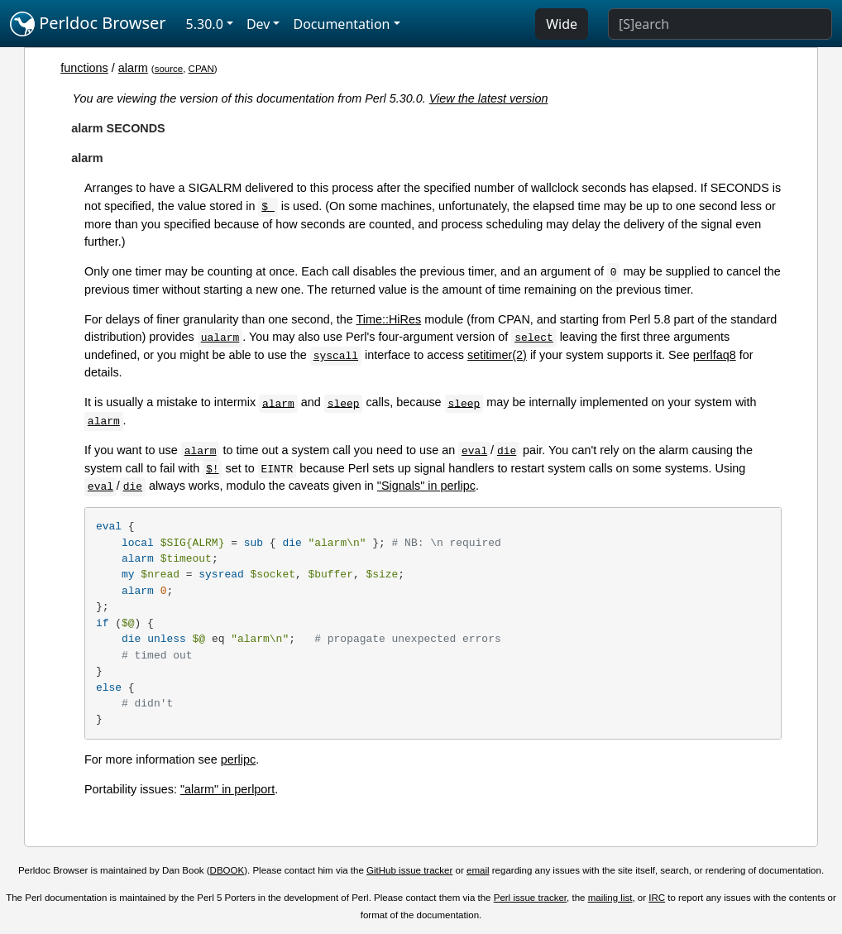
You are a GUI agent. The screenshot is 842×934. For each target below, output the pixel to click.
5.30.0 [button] (204, 24)
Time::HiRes (389, 319)
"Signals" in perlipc (426, 485)
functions (84, 67)
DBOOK (227, 870)
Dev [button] (258, 24)
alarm (133, 67)
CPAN (201, 69)
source (169, 69)
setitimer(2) (497, 355)
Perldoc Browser (88, 24)
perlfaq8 (714, 355)
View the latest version (488, 98)
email (478, 870)
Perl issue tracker (530, 898)
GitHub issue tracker (409, 870)
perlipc (238, 759)
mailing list (610, 898)
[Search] (720, 24)
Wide (561, 24)
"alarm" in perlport (227, 789)
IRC (656, 898)
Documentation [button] (341, 24)
